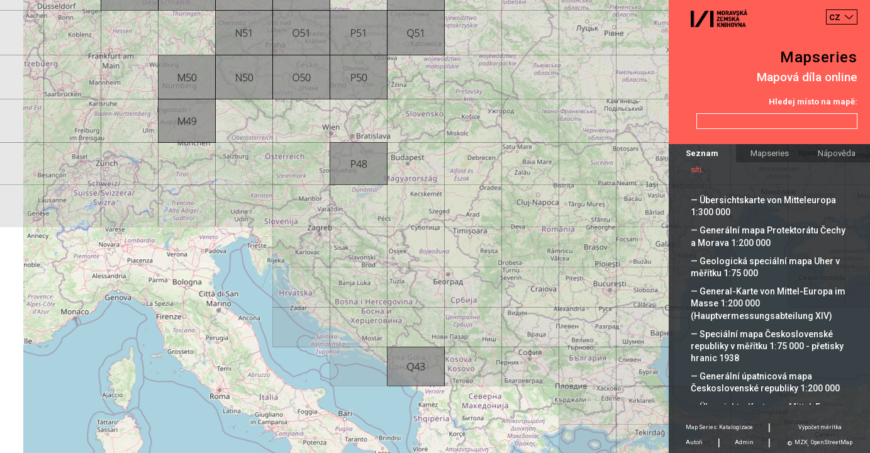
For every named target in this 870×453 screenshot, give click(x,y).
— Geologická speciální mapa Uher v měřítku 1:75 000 (765, 267)
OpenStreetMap (831, 442)
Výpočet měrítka (820, 427)
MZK (801, 442)
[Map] (435, 226)
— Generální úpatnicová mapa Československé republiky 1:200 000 (765, 382)
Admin (744, 442)
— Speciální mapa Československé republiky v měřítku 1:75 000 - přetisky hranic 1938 (767, 346)
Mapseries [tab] (769, 153)
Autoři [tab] (694, 442)
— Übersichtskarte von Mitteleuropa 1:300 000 (763, 206)
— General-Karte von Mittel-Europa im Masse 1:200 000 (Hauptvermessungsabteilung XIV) (768, 303)
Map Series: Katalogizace (719, 427)
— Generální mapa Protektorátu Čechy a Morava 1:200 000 (768, 236)
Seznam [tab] (702, 153)
